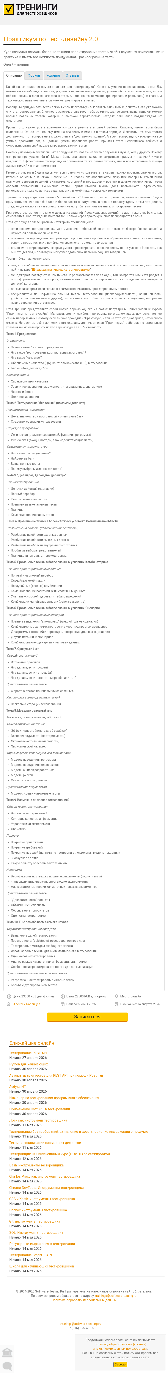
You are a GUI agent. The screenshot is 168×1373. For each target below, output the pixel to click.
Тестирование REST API (28, 1053)
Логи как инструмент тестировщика (38, 1120)
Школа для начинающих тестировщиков (61, 269)
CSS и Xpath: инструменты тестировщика (42, 1199)
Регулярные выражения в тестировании (42, 1244)
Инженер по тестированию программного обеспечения (54, 1098)
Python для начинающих (28, 1064)
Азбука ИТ (17, 1086)
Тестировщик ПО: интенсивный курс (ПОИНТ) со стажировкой (59, 1154)
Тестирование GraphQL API (30, 1255)
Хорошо (120, 1364)
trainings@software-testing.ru (116, 1295)
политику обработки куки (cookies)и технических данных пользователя (120, 1347)
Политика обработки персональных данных (84, 1300)
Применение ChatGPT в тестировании (39, 1109)
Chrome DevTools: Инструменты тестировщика (46, 1187)
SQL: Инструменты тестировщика (36, 1232)
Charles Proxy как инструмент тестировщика (44, 1176)
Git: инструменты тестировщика (34, 1221)
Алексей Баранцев (26, 1004)
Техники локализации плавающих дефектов (45, 1143)
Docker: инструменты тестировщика (38, 1210)
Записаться (87, 1016)
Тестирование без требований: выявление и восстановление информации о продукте (78, 1131)
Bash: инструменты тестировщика (36, 1165)
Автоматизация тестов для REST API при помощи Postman (56, 1075)
